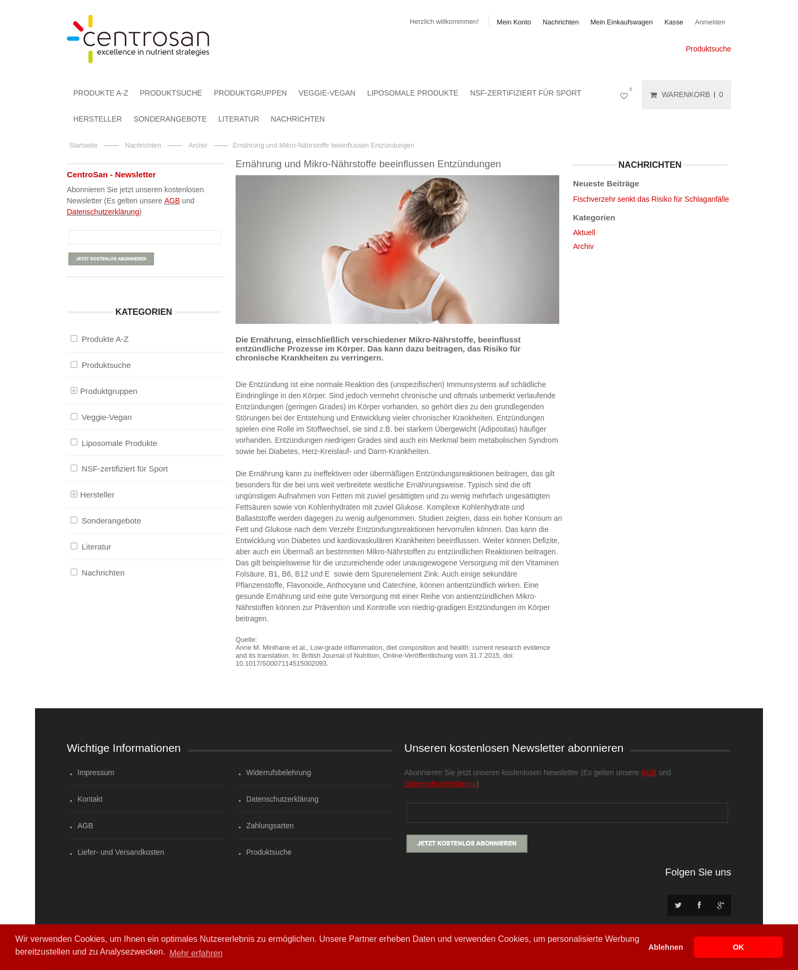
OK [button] (738, 947)
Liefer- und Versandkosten (120, 852)
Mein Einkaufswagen (622, 22)
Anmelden (710, 22)
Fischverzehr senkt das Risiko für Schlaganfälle (651, 199)
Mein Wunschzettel (626, 94)
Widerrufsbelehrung (278, 772)
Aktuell (584, 232)
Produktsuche (708, 49)
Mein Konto (514, 22)
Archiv (583, 246)
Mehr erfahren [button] (196, 953)
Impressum (95, 772)
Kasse (673, 22)
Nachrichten (561, 22)
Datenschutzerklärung (103, 212)
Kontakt (89, 799)
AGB (172, 200)
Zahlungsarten (270, 825)
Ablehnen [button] (665, 947)
